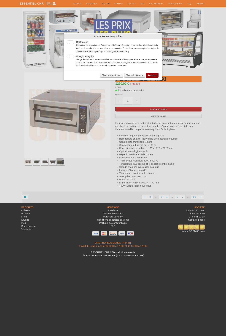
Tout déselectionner (111, 75)
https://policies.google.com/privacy (114, 51)
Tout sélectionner (134, 75)
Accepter (152, 75)
